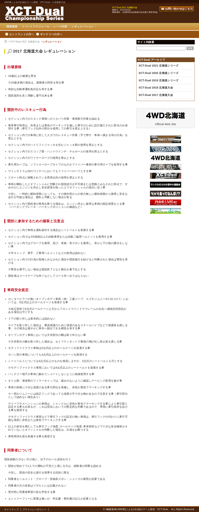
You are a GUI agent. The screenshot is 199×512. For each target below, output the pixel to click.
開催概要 (11, 26)
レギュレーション (83, 26)
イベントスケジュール (35, 26)
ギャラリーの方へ (51, 34)
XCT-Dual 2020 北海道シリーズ (158, 73)
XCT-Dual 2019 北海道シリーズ (158, 80)
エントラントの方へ (21, 34)
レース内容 (60, 26)
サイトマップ (11, 509)
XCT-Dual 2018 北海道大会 (156, 87)
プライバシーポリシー (34, 509)
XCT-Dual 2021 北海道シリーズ (158, 65)
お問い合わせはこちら (177, 8)
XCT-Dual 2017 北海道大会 (25, 41)
